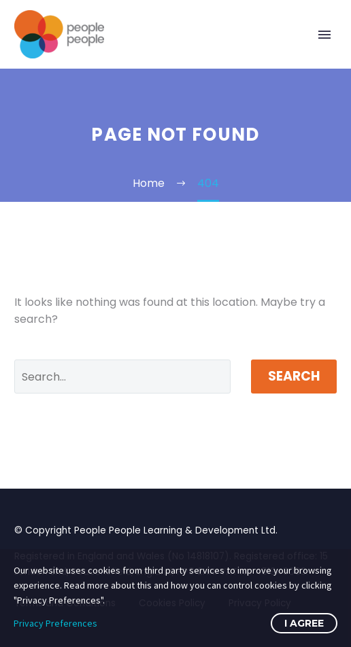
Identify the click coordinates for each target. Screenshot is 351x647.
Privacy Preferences (55, 623)
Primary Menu (324, 35)
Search (294, 376)
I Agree (304, 623)
